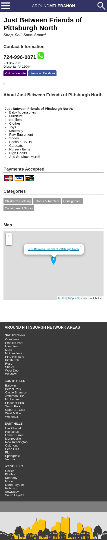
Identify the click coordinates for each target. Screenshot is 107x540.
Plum (8, 452)
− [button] (9, 242)
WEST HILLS (14, 466)
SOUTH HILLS (15, 381)
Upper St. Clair (15, 409)
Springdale (12, 456)
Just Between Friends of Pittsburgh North (53, 249)
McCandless (13, 353)
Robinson (11, 488)
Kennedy (11, 478)
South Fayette (14, 495)
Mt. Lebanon (13, 399)
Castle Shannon (16, 392)
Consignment (72, 201)
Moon (9, 481)
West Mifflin (13, 413)
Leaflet (62, 298)
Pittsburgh (12, 360)
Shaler (9, 367)
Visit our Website (15, 73)
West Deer (12, 370)
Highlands (12, 431)
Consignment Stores (19, 208)
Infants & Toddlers (47, 201)
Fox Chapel (13, 428)
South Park (12, 406)
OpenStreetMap (79, 298)
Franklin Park (14, 343)
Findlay (10, 474)
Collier (9, 471)
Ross (8, 363)
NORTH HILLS (15, 334)
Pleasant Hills (14, 403)
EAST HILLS (14, 423)
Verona (10, 459)
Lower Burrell (14, 435)
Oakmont (11, 445)
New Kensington (16, 442)
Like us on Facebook (42, 73)
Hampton (11, 346)
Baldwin (10, 385)
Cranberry (12, 339)
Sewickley (12, 491)
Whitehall (11, 416)
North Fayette (14, 484)
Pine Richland (14, 356)
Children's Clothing (18, 201)
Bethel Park (13, 389)
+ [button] (9, 236)
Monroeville (13, 438)
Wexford (10, 374)
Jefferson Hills (14, 396)
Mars (8, 349)
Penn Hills (12, 449)
